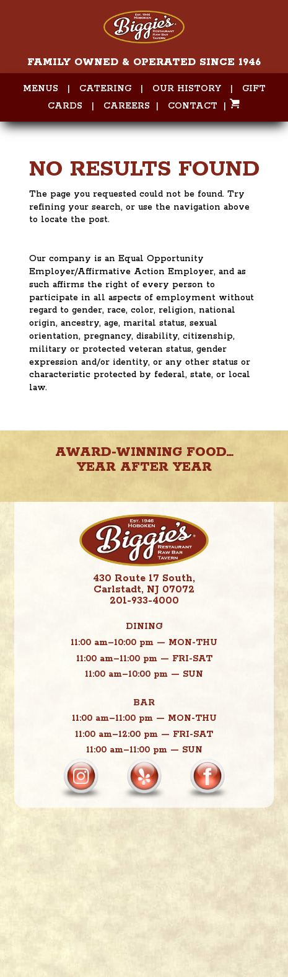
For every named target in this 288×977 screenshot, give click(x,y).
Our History (186, 88)
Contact (192, 106)
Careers (126, 106)
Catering (105, 88)
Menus (40, 88)
